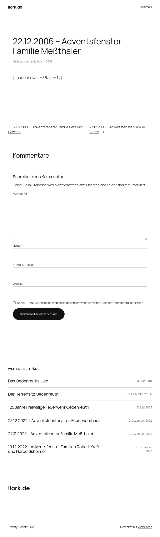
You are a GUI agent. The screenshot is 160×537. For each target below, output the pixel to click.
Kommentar (21, 193)
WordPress (145, 527)
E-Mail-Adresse (24, 265)
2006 (49, 61)
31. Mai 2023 (144, 407)
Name (17, 245)
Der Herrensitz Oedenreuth (33, 394)
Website (18, 284)
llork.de (15, 7)
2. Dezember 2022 (140, 420)
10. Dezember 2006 (139, 394)
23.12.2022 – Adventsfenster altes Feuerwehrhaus (54, 420)
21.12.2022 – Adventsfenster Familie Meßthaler (50, 433)
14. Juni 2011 (144, 381)
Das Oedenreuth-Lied (28, 381)
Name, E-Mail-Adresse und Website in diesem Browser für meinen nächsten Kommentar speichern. (80, 303)
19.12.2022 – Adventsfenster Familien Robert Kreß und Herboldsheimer (53, 449)
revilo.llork (36, 61)
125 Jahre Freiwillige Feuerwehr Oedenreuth (48, 407)
